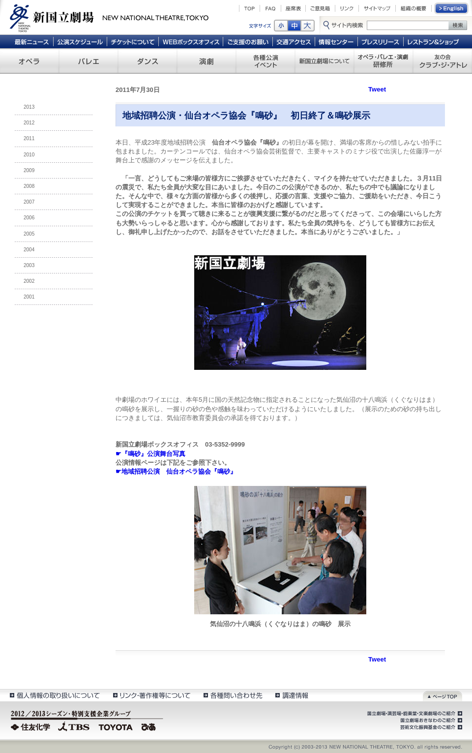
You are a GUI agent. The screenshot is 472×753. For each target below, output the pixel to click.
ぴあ (150, 726)
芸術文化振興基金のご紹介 (430, 727)
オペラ (29, 61)
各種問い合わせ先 (232, 695)
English (452, 8)
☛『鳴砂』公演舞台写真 (150, 453)
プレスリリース (381, 41)
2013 (29, 107)
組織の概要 (413, 8)
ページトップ (442, 695)
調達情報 (291, 695)
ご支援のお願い (248, 41)
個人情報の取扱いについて (54, 695)
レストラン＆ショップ (434, 41)
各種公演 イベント (265, 61)
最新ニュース (31, 41)
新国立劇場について (324, 61)
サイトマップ (377, 8)
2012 (29, 122)
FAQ (270, 8)
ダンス (147, 61)
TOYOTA (116, 726)
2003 (29, 265)
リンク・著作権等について (151, 695)
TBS (73, 726)
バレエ (88, 61)
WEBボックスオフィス (191, 41)
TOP (249, 8)
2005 (29, 234)
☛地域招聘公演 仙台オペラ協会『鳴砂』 (176, 471)
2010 (29, 154)
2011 (29, 138)
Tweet (377, 89)
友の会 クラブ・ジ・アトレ (442, 61)
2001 (29, 297)
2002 (29, 281)
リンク (346, 8)
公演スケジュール (80, 41)
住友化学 (32, 726)
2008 (29, 186)
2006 (29, 217)
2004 (29, 249)
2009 (29, 170)
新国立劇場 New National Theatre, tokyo (109, 17)
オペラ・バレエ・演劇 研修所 (383, 61)
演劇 (206, 61)
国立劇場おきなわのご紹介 (430, 720)
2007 (29, 202)
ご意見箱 (320, 8)
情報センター (336, 41)
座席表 (293, 8)
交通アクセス (294, 41)
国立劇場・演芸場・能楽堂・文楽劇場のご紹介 (413, 713)
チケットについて (132, 41)
